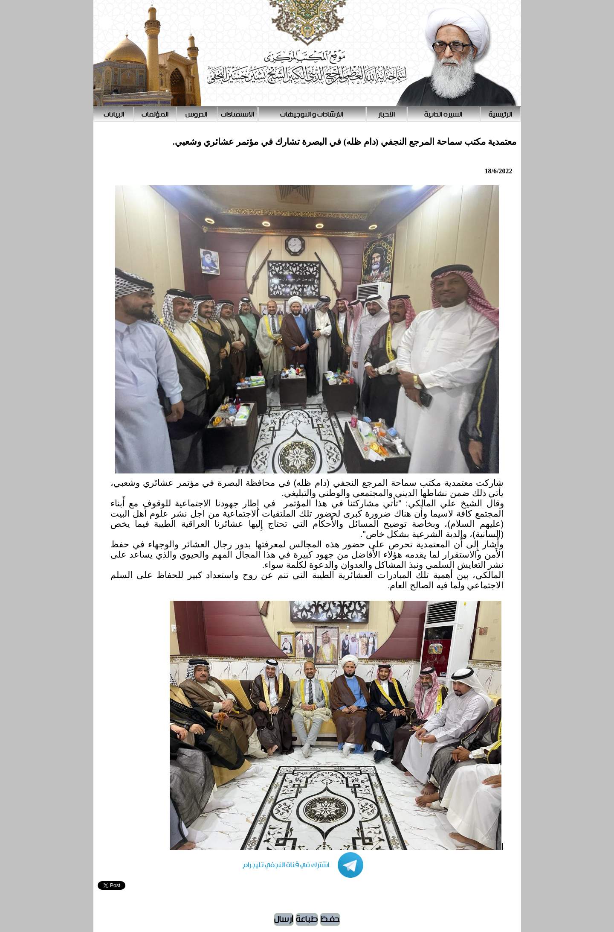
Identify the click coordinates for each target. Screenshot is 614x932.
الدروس (196, 114)
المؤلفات (155, 114)
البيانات (114, 114)
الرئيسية (500, 114)
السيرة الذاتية (443, 114)
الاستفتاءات (237, 114)
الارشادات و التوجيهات (311, 114)
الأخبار (386, 114)
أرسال (283, 919)
